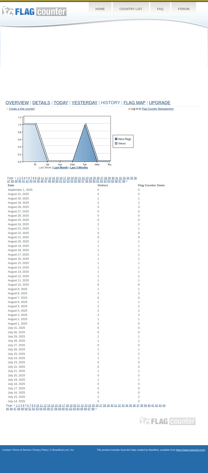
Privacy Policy (40, 450)
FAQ (160, 9)
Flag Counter (34, 11)
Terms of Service (22, 450)
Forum (183, 9)
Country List (130, 9)
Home (100, 9)
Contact (6, 450)
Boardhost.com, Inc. (63, 450)
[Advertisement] (104, 65)
